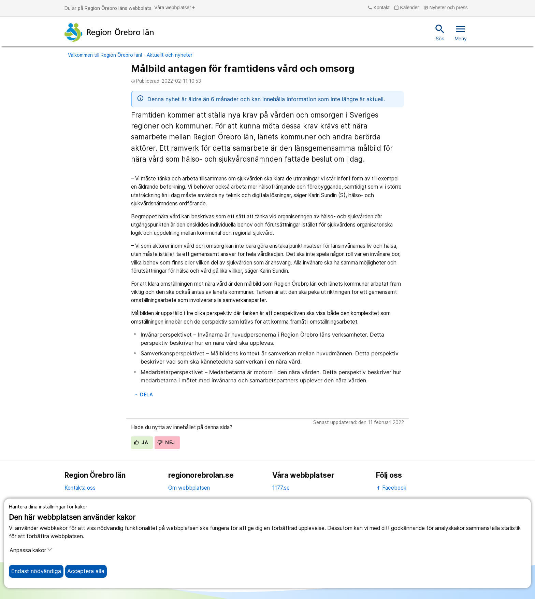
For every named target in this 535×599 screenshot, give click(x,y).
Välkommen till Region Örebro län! (105, 55)
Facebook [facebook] (391, 488)
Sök (440, 32)
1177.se (281, 488)
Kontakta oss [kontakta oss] (80, 488)
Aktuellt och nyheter (169, 55)
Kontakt (378, 7)
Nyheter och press (445, 7)
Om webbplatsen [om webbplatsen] (189, 488)
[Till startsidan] (109, 32)
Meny (460, 32)
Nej (166, 442)
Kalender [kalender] (406, 7)
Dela (143, 394)
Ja (141, 442)
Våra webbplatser (175, 7)
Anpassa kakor (31, 550)
